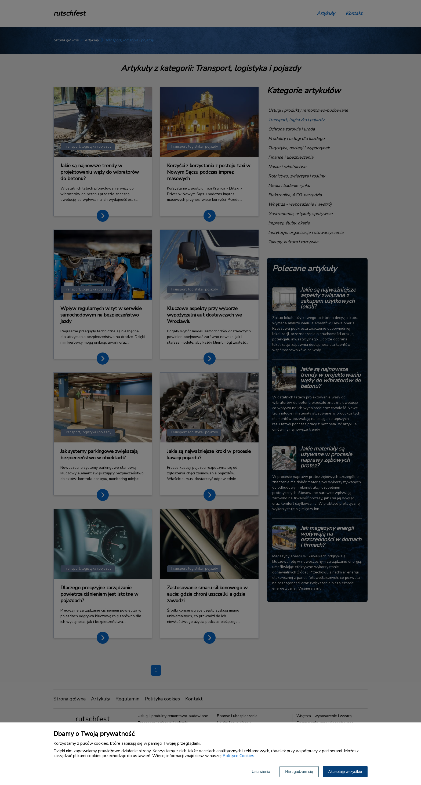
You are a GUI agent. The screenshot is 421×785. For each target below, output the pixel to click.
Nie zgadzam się (299, 771)
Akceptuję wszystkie (345, 771)
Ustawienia (261, 771)
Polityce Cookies (238, 756)
